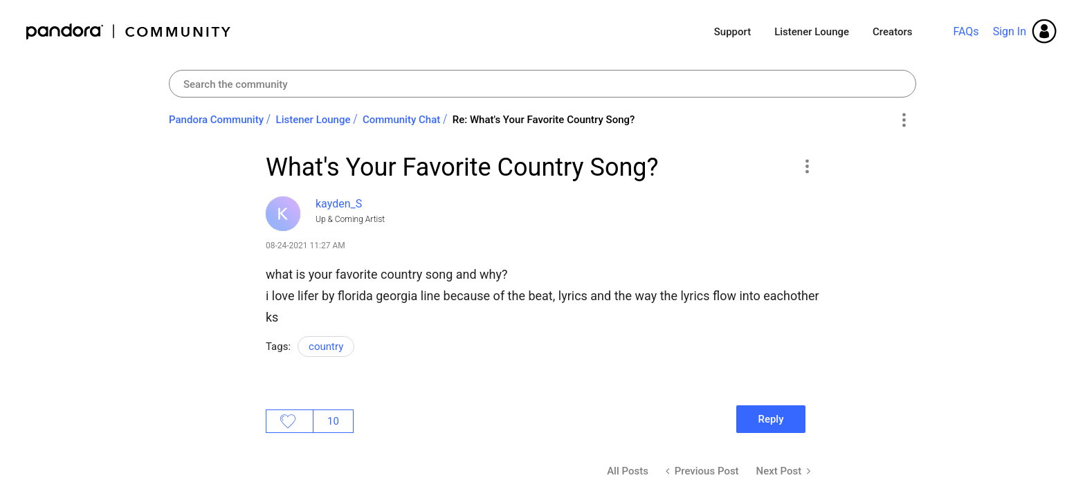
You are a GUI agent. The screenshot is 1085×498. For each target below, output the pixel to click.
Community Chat (401, 119)
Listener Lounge (811, 32)
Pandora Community (129, 31)
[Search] (542, 84)
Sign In (1009, 31)
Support (732, 32)
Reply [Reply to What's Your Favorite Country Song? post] (770, 419)
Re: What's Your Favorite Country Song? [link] (544, 119)
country (326, 346)
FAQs (965, 31)
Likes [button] (289, 421)
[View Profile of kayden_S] (339, 203)
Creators (892, 32)
